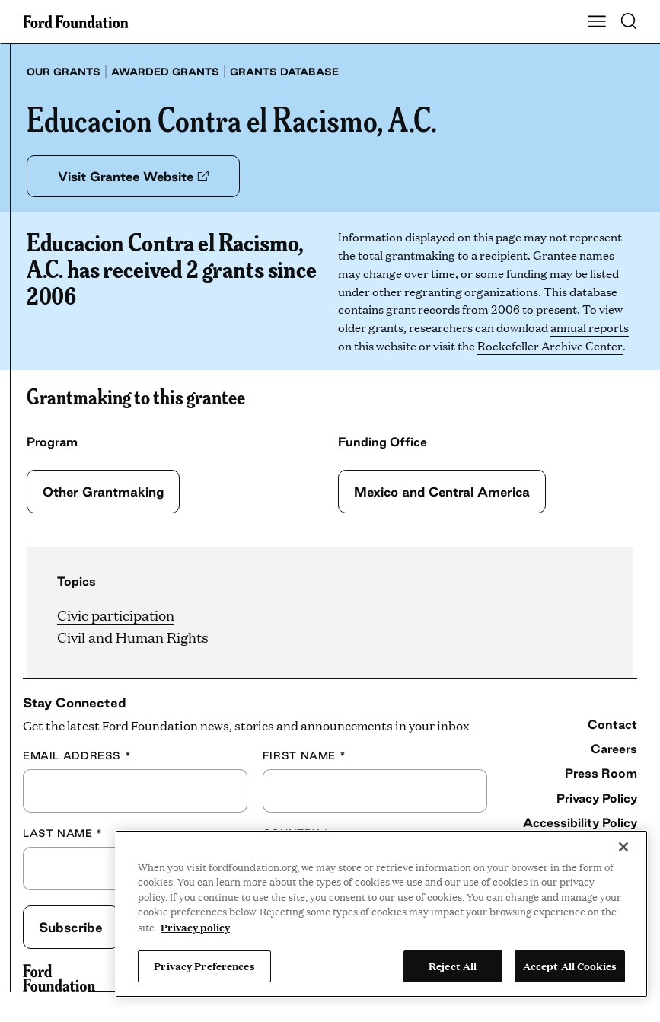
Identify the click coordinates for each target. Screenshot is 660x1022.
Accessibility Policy (580, 822)
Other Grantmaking (103, 491)
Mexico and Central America (443, 491)
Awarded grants (165, 71)
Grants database (284, 71)
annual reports (589, 327)
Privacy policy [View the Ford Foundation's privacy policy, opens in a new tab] (195, 926)
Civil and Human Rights (133, 637)
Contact (612, 724)
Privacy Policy (596, 798)
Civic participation (115, 614)
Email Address (77, 755)
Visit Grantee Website (135, 176)
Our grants (63, 71)
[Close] (623, 847)
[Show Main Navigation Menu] (597, 22)
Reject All (453, 965)
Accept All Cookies (570, 965)
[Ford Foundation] (59, 978)
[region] (381, 914)
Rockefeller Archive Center (549, 345)
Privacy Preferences (204, 965)
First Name (304, 755)
